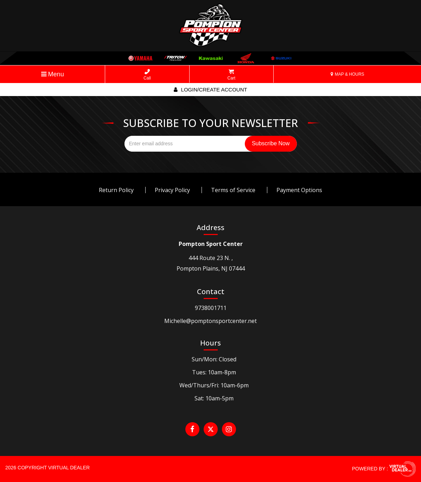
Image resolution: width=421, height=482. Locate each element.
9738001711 (211, 308)
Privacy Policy (172, 190)
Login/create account (210, 90)
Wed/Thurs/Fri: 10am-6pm (214, 385)
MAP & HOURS (347, 74)
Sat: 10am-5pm (214, 398)
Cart (232, 75)
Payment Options (299, 190)
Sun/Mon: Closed (214, 359)
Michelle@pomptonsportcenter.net (210, 321)
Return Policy (116, 190)
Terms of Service (233, 190)
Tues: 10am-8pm (214, 372)
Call (147, 75)
